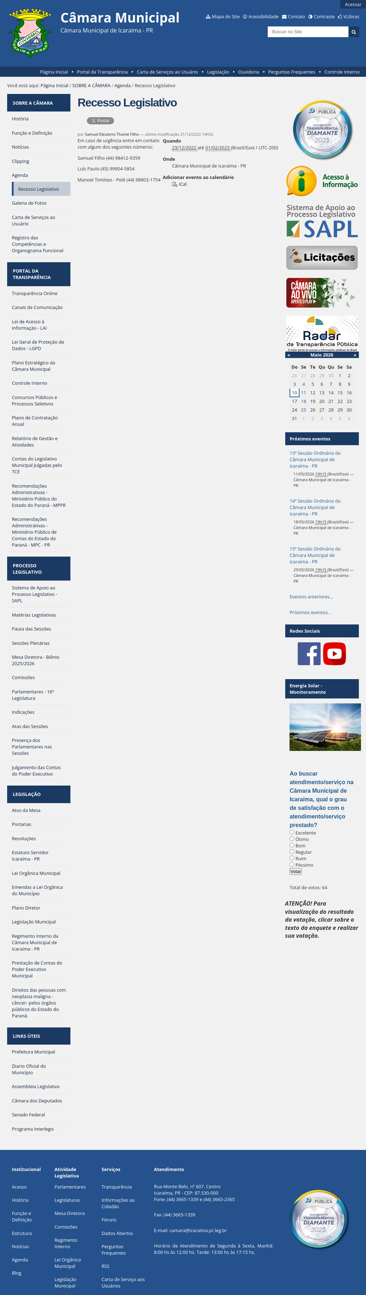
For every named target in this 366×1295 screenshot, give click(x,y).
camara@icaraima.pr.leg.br (198, 1201)
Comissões (65, 1197)
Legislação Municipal (65, 1253)
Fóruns (109, 1190)
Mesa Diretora (69, 1184)
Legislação (218, 72)
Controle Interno (342, 72)
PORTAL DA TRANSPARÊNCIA (31, 267)
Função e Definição (22, 1187)
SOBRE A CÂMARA (91, 85)
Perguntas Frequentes (291, 72)
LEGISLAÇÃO (26, 771)
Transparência (117, 1157)
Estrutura (22, 1204)
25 (303, 410)
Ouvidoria (248, 72)
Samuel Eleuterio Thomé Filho (112, 134)
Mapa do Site (226, 16)
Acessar (353, 4)
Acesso (19, 1157)
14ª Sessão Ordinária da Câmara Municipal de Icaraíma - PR (315, 507)
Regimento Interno (65, 1213)
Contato (296, 16)
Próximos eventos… (310, 612)
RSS (105, 1237)
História (20, 1170)
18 (303, 401)
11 (303, 392)
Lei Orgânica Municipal (67, 1233)
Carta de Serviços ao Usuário (167, 72)
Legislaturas (67, 1170)
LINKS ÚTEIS (25, 1009)
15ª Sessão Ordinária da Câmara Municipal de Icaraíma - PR (315, 555)
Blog (16, 1243)
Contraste (324, 16)
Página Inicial (54, 72)
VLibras (351, 16)
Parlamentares (69, 1157)
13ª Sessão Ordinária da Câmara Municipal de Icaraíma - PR (315, 459)
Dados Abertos (117, 1204)
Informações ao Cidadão (118, 1173)
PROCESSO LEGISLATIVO (39, 554)
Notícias (20, 1217)
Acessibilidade (263, 16)
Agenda (123, 85)
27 (303, 375)
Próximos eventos (310, 438)
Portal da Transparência (102, 72)
